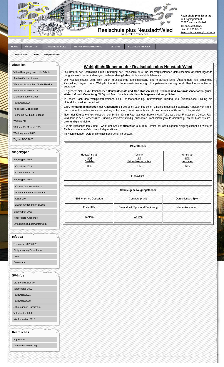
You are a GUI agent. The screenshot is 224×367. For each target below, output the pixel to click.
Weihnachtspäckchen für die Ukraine (32, 84)
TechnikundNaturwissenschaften (139, 158)
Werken (138, 217)
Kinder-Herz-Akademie (25, 217)
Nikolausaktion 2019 (24, 319)
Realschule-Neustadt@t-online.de (198, 32)
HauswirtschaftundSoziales (89, 158)
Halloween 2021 (22, 294)
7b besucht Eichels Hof (25, 108)
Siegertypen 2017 (22, 211)
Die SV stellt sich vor (24, 282)
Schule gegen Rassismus (26, 307)
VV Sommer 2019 (24, 172)
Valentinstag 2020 (22, 313)
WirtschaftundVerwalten (187, 158)
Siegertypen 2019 (22, 159)
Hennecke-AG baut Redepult (28, 115)
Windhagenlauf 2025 (24, 133)
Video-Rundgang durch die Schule (31, 72)
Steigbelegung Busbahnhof (27, 250)
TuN (138, 166)
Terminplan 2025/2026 (25, 244)
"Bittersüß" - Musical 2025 (27, 127)
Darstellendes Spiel (187, 198)
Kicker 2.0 (20, 198)
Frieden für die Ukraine (25, 78)
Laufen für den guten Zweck (30, 204)
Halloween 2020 (22, 301)
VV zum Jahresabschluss (28, 186)
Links (16, 256)
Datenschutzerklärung (25, 345)
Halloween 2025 (22, 102)
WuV (187, 166)
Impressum (19, 339)
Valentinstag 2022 (22, 288)
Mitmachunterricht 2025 (25, 96)
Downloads (19, 262)
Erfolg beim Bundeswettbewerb (30, 224)
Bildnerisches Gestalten (89, 198)
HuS (89, 166)
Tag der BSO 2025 (23, 139)
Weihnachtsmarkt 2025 (25, 90)
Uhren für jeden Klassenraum (30, 192)
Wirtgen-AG (19, 121)
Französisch (138, 175)
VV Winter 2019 (23, 166)
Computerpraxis (138, 198)
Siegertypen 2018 (22, 179)
